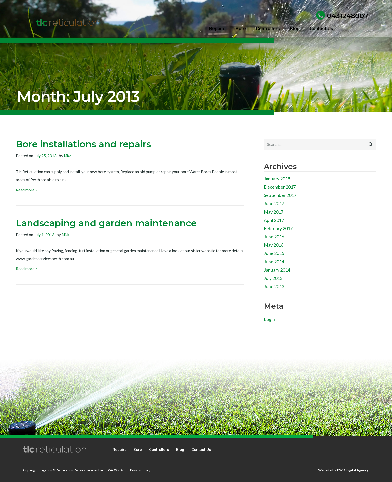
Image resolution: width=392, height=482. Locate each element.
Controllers (159, 449)
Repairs (119, 449)
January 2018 (277, 178)
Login (269, 319)
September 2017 (280, 195)
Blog (180, 449)
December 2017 (280, 187)
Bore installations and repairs (83, 144)
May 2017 (274, 212)
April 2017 (274, 220)
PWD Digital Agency (353, 470)
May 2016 (274, 245)
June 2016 (274, 236)
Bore (138, 449)
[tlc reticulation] (67, 22)
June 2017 (274, 203)
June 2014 (274, 261)
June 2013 (274, 286)
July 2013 (273, 278)
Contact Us (201, 449)
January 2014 (277, 270)
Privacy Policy (140, 470)
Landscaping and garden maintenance (106, 223)
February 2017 (278, 228)
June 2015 (274, 253)
